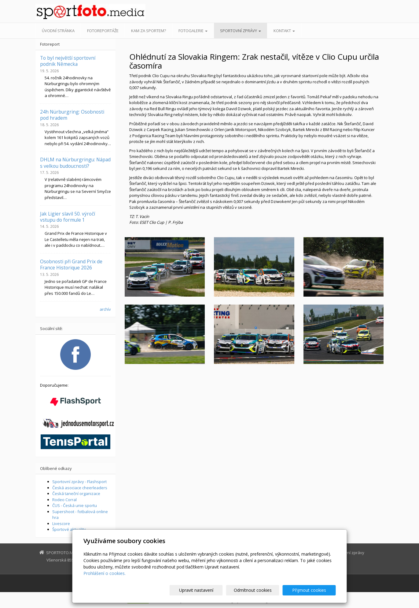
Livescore (61, 523)
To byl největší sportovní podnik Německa (67, 60)
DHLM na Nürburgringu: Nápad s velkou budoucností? (75, 162)
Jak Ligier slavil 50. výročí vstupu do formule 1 (67, 216)
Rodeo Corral (64, 499)
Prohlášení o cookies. (104, 573)
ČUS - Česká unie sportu (74, 505)
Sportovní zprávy (240, 30)
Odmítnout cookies (262, 590)
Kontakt (284, 30)
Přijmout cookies (312, 590)
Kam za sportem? (148, 30)
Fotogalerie (193, 30)
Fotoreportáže (103, 30)
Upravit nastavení (212, 590)
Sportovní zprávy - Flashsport (79, 481)
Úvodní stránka (58, 30)
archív (105, 309)
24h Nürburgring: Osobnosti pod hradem (72, 114)
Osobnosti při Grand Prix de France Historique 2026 (71, 264)
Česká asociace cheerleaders (79, 487)
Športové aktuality (69, 529)
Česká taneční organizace (76, 493)
